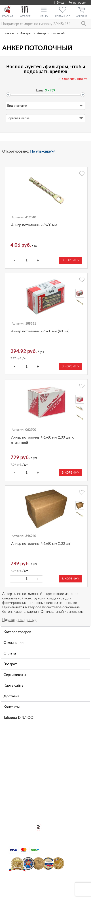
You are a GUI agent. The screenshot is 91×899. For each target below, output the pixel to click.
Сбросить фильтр (74, 79)
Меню (44, 16)
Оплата (10, 653)
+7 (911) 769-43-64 (32, 744)
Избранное (62, 16)
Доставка (11, 696)
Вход (58, 2)
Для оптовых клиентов (49, 808)
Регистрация (77, 2)
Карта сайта (13, 685)
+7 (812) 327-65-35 (32, 758)
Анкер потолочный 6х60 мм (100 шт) (41, 543)
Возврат (10, 664)
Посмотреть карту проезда (48, 778)
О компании (13, 642)
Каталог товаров (17, 632)
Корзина (81, 16)
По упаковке (40, 151)
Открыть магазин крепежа (49, 793)
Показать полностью (19, 619)
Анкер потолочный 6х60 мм (34, 225)
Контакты (12, 707)
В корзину (70, 260)
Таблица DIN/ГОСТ (19, 717)
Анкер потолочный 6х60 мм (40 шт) (40, 331)
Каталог (24, 16)
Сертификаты (15, 675)
